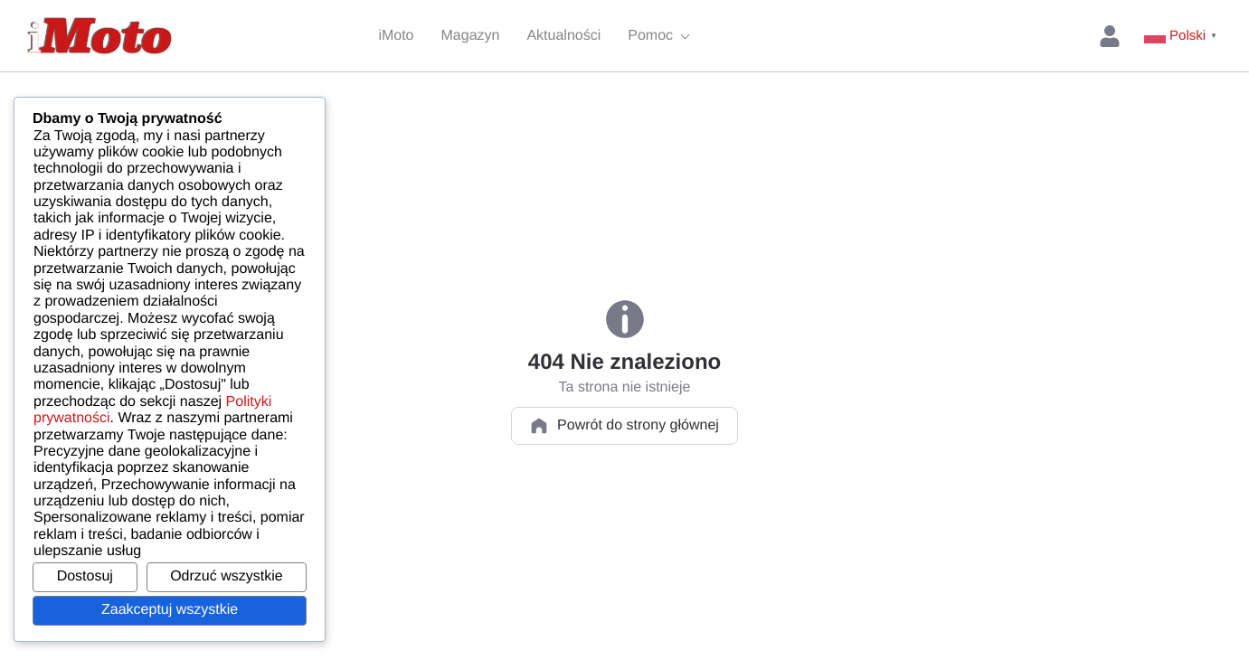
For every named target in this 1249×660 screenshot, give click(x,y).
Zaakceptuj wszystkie (169, 610)
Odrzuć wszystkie (226, 576)
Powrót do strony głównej (624, 426)
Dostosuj (85, 576)
